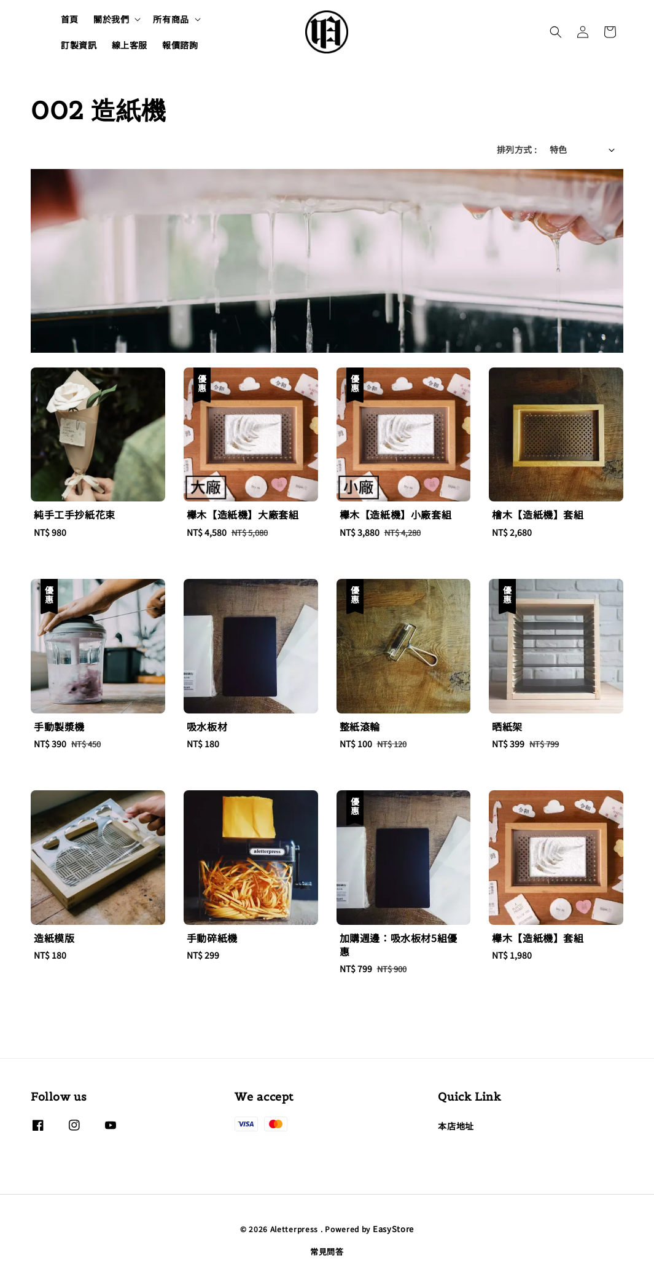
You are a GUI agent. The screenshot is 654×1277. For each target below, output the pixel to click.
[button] (555, 31)
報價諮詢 (180, 45)
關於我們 (111, 19)
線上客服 (129, 45)
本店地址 (455, 1126)
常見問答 (327, 1251)
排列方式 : (517, 149)
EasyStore (393, 1229)
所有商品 (171, 19)
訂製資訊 (78, 45)
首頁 (70, 19)
